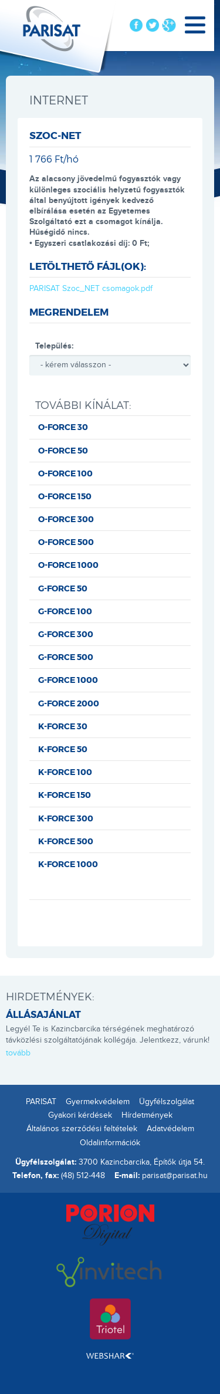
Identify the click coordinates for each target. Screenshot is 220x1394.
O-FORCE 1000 (68, 565)
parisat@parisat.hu (175, 1175)
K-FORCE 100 (65, 772)
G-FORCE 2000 (68, 703)
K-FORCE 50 (62, 749)
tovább (18, 1053)
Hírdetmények (146, 1115)
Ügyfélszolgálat (166, 1102)
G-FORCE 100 (65, 611)
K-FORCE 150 (64, 795)
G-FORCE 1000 (68, 680)
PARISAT (41, 1102)
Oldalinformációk (110, 1143)
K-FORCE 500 (65, 841)
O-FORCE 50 (63, 450)
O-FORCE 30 (63, 427)
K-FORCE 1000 (68, 864)
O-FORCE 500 (66, 542)
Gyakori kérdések (80, 1115)
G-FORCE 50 (62, 588)
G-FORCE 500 (65, 657)
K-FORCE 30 (62, 726)
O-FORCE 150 (65, 496)
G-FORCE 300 (65, 634)
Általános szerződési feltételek (81, 1129)
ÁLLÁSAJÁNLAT (43, 1014)
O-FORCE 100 (65, 473)
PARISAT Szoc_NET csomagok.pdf (91, 288)
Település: (54, 346)
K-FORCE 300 (65, 818)
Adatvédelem (170, 1129)
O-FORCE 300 (66, 519)
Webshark (110, 1356)
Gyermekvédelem (98, 1102)
